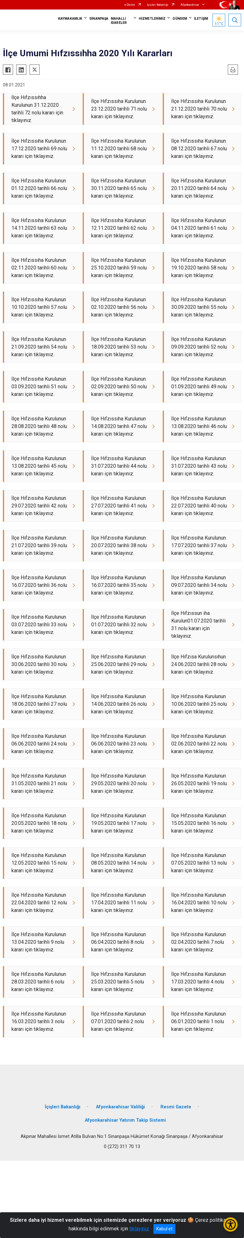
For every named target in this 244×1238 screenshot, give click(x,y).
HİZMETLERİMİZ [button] (152, 19)
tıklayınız (139, 1229)
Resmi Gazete (175, 1184)
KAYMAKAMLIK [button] (70, 19)
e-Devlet (130, 4)
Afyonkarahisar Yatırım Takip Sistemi (125, 1197)
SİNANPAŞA (98, 19)
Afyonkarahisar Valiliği (120, 1184)
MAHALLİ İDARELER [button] (119, 21)
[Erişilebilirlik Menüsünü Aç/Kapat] (230, 1224)
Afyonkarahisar (189, 4)
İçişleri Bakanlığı (157, 4)
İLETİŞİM (201, 19)
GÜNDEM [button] (180, 19)
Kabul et (164, 1228)
